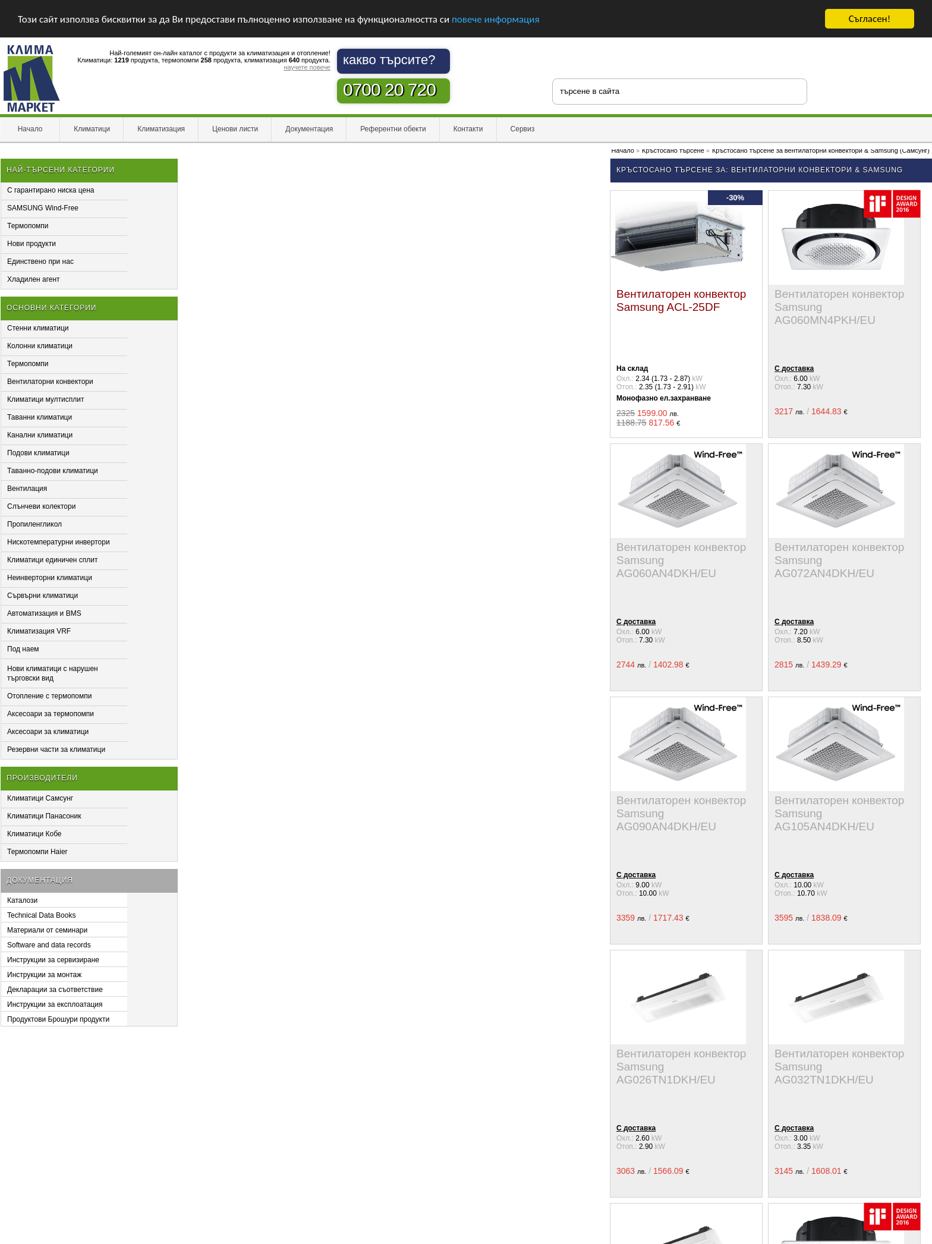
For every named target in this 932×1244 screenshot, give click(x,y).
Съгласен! (869, 18)
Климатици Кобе (34, 834)
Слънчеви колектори (41, 506)
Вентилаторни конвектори (50, 381)
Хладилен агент (33, 279)
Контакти (468, 129)
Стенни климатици (38, 328)
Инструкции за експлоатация (55, 1004)
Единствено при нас (40, 261)
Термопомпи (28, 226)
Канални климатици (40, 435)
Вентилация (27, 488)
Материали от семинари (47, 930)
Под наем (23, 649)
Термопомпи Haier (37, 852)
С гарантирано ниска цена (51, 190)
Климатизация (161, 129)
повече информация (496, 19)
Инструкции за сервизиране (53, 960)
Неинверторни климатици (49, 578)
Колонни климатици (40, 346)
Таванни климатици (39, 417)
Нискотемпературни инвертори (58, 542)
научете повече (307, 67)
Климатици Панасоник (44, 816)
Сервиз (523, 129)
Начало (30, 129)
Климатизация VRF (39, 631)
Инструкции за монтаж (44, 975)
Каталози (22, 900)
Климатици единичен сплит (52, 560)
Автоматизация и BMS (44, 613)
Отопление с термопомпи (49, 696)
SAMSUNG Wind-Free (42, 208)
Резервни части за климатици (56, 749)
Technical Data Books (41, 915)
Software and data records (49, 945)
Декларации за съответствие (55, 989)
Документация (309, 129)
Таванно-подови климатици (52, 471)
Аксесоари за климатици (48, 731)
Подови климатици (38, 453)
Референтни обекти (393, 129)
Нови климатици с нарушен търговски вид (52, 673)
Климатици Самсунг (40, 798)
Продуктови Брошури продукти (58, 1019)
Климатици (92, 129)
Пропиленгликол (34, 524)
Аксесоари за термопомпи (50, 714)
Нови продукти (31, 244)
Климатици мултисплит (45, 399)
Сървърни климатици (42, 595)
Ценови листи (235, 129)
